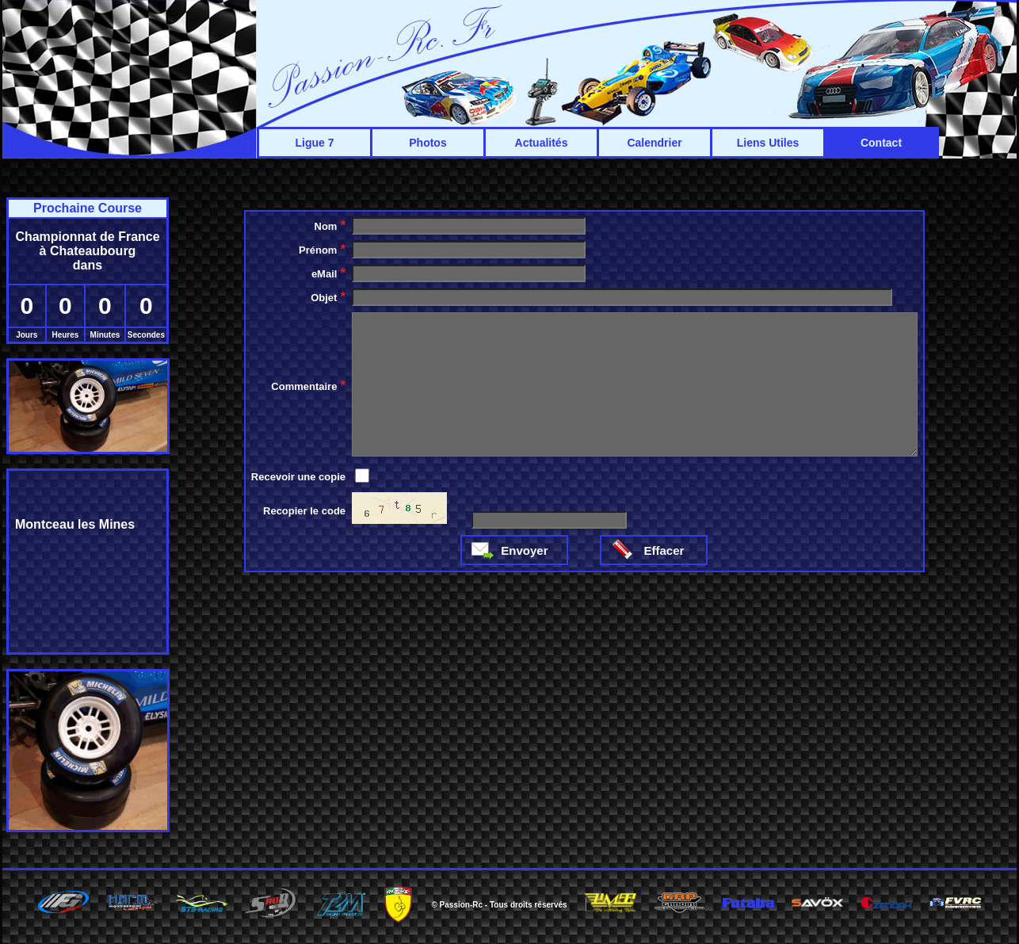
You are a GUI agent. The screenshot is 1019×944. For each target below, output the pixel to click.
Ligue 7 (314, 142)
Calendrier (654, 142)
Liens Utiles (768, 142)
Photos (427, 142)
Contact (881, 142)
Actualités (541, 142)
